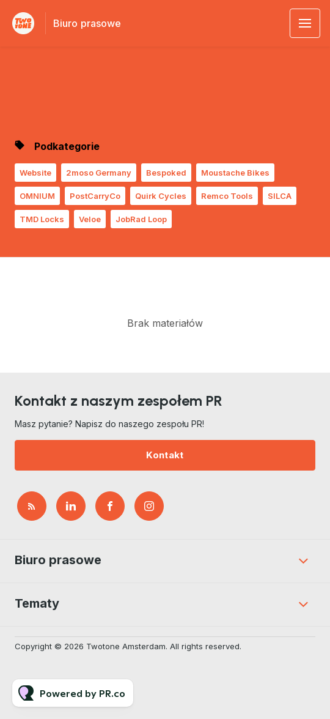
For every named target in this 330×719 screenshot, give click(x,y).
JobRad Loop (141, 219)
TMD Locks (42, 219)
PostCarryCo (95, 196)
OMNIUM (37, 196)
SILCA (280, 196)
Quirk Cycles (160, 196)
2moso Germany (98, 172)
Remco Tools (227, 196)
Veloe (90, 219)
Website (35, 172)
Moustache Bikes (235, 172)
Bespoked (166, 172)
